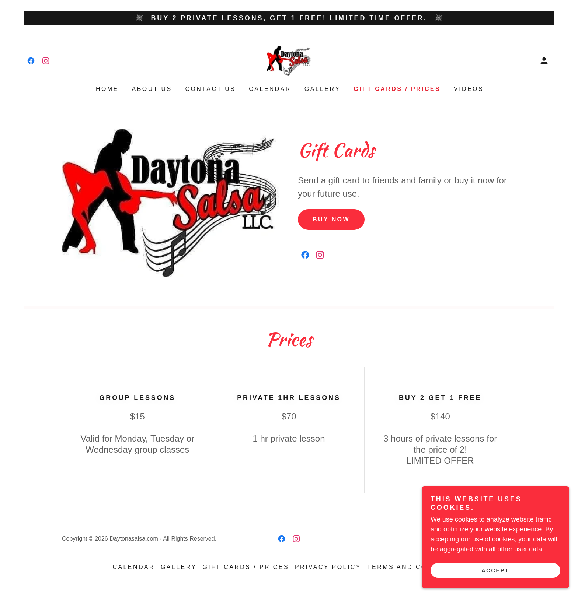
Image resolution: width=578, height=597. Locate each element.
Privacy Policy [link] (328, 567)
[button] (544, 60)
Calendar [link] (270, 89)
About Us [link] (152, 89)
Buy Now (331, 219)
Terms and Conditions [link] (416, 567)
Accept (495, 570)
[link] (31, 60)
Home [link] (107, 89)
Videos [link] (469, 89)
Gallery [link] (322, 89)
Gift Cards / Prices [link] (397, 89)
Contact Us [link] (210, 89)
